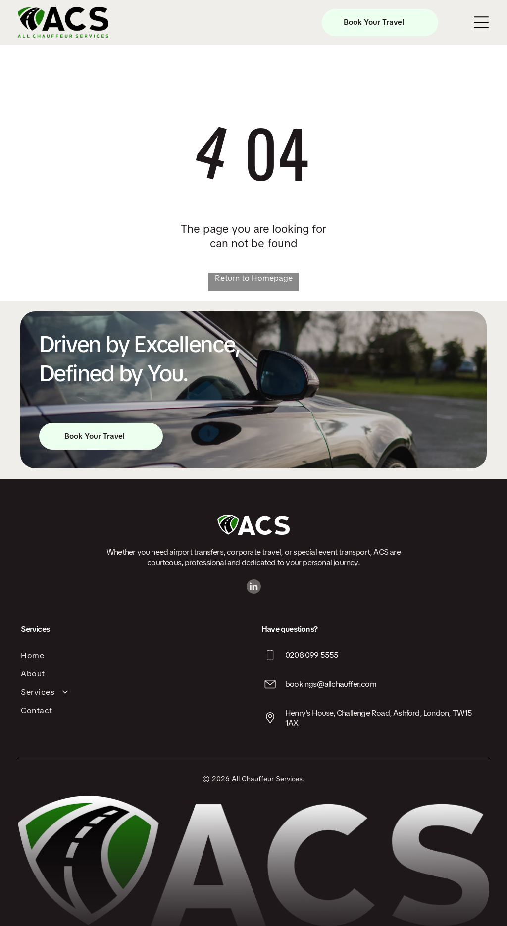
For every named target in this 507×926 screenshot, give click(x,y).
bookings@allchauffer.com (330, 684)
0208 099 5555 (312, 655)
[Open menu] (481, 22)
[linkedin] (254, 587)
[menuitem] (133, 655)
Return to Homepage (254, 278)
